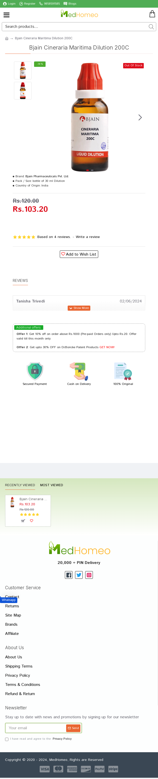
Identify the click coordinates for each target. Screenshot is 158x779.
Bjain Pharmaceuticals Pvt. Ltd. (47, 176)
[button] (140, 117)
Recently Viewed (20, 485)
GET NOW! (106, 347)
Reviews (20, 280)
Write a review (88, 237)
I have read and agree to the (38, 739)
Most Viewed (51, 485)
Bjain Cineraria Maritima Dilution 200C (34, 499)
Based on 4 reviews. (54, 237)
